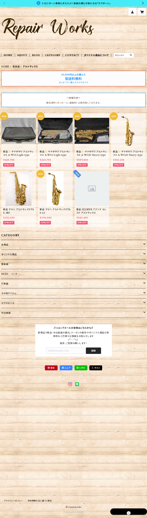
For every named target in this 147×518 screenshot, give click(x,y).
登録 (93, 350)
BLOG (36, 55)
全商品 (4, 244)
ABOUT (22, 55)
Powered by (73, 512)
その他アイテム (8, 293)
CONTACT (72, 55)
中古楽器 (6, 312)
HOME (8, 55)
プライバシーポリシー (13, 500)
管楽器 (16, 66)
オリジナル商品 (9, 254)
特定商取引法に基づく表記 (40, 500)
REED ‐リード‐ (10, 273)
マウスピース (8, 303)
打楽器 (4, 283)
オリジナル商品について (96, 55)
